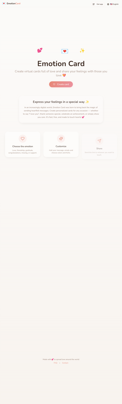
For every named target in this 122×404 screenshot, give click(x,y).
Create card (61, 84)
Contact (65, 363)
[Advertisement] (61, 17)
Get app (98, 4)
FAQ (55, 363)
